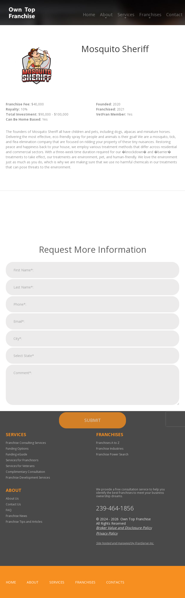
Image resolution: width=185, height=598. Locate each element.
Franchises (150, 14)
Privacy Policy (107, 533)
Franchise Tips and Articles (24, 522)
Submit (92, 480)
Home (89, 14)
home (11, 582)
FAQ (9, 510)
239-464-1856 (115, 508)
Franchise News (16, 516)
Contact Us (13, 504)
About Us (12, 498)
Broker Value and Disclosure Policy (124, 527)
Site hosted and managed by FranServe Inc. (125, 543)
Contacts (115, 582)
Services (126, 14)
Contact (174, 14)
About (106, 14)
